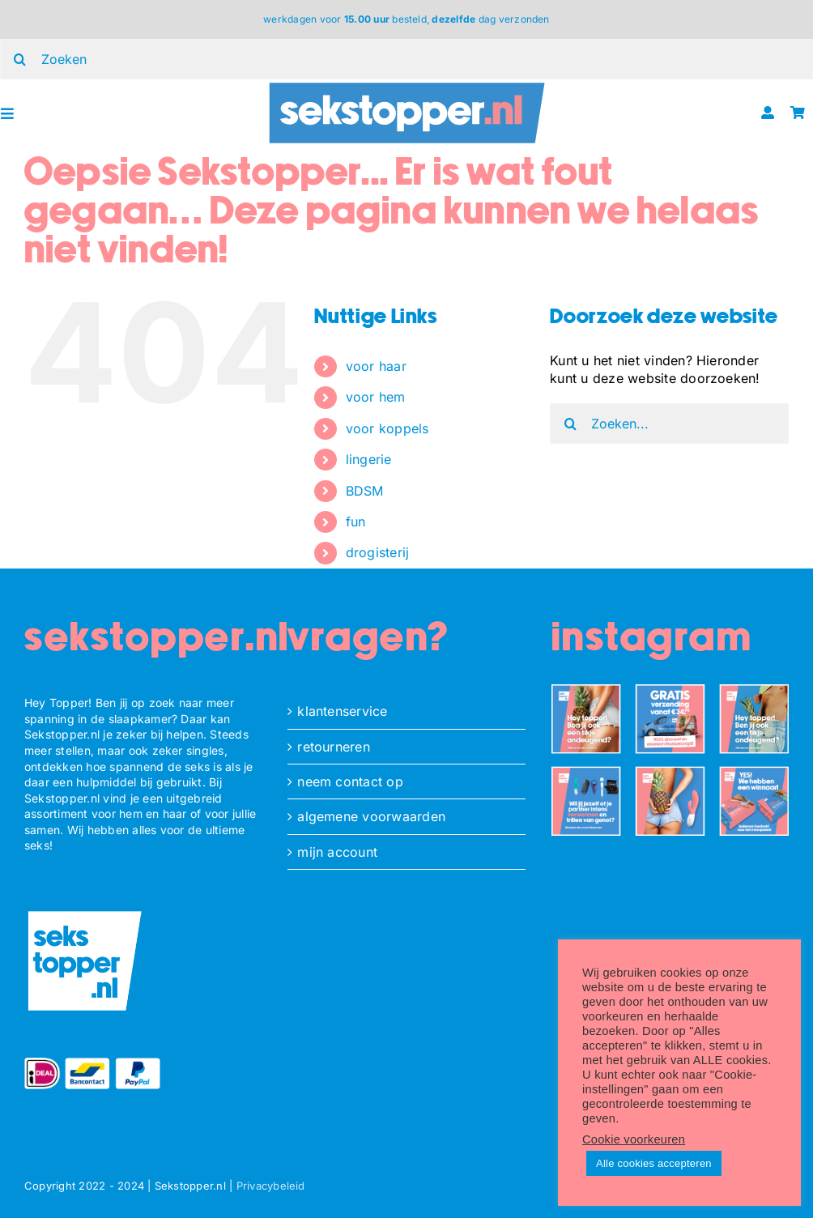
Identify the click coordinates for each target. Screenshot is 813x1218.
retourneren (333, 747)
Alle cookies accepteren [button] (654, 1163)
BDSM (365, 491)
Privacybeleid (270, 1185)
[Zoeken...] (669, 423)
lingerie (369, 459)
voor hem (376, 397)
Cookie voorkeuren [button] (633, 1139)
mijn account (337, 852)
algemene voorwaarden (371, 816)
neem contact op (350, 781)
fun (356, 521)
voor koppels (387, 428)
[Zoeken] (570, 423)
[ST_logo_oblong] (406, 86)
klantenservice (342, 711)
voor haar (376, 366)
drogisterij (378, 552)
